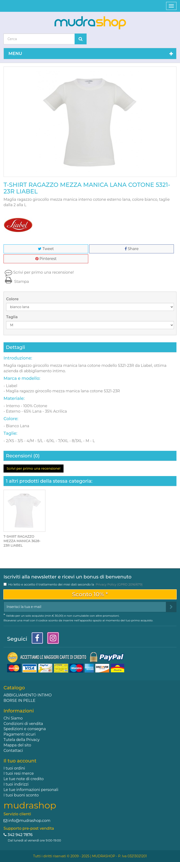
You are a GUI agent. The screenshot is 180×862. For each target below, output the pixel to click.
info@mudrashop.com (29, 820)
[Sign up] (171, 607)
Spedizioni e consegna (25, 729)
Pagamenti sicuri (20, 734)
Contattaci (13, 750)
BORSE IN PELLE (19, 700)
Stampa (16, 281)
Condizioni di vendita (23, 723)
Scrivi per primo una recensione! (43, 272)
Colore (13, 299)
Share (132, 249)
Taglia (12, 317)
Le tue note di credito (24, 779)
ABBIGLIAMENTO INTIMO (28, 695)
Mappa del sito (17, 745)
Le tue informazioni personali (31, 789)
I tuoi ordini (14, 768)
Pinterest (46, 258)
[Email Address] (85, 607)
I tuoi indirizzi (16, 784)
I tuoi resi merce (19, 773)
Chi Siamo (13, 718)
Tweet (46, 249)
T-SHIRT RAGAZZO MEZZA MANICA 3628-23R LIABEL (22, 541)
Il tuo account (20, 761)
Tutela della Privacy (22, 739)
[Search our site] (39, 38)
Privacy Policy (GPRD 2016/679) (119, 584)
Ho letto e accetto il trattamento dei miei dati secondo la (75, 584)
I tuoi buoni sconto (21, 795)
